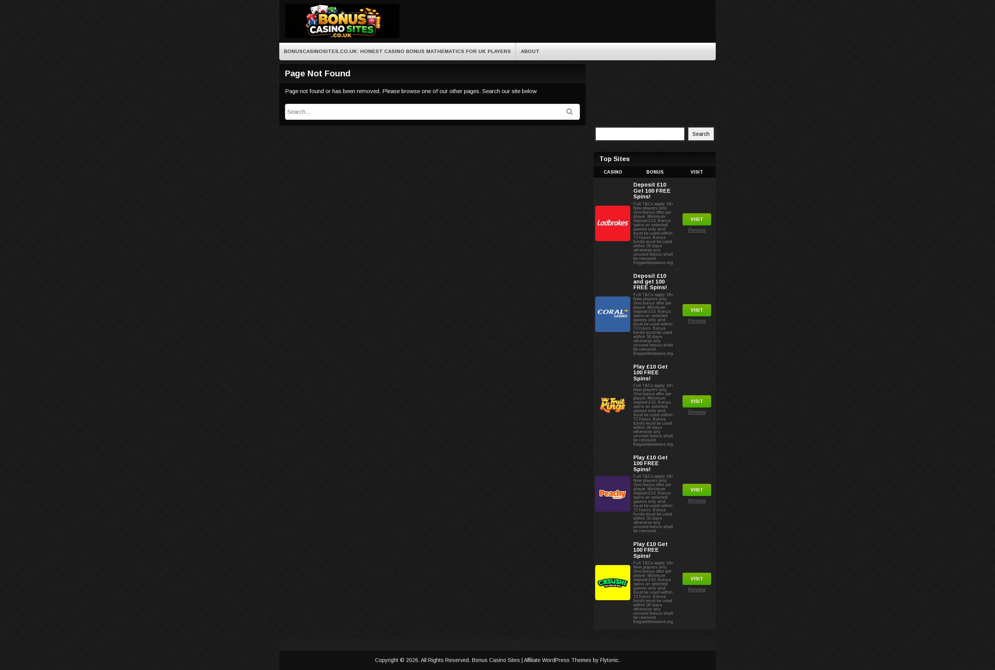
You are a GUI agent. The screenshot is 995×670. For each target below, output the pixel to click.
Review (697, 230)
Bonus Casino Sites (497, 660)
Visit (697, 219)
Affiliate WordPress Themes (557, 660)
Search (701, 134)
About (530, 51)
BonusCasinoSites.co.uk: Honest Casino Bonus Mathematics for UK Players (397, 51)
